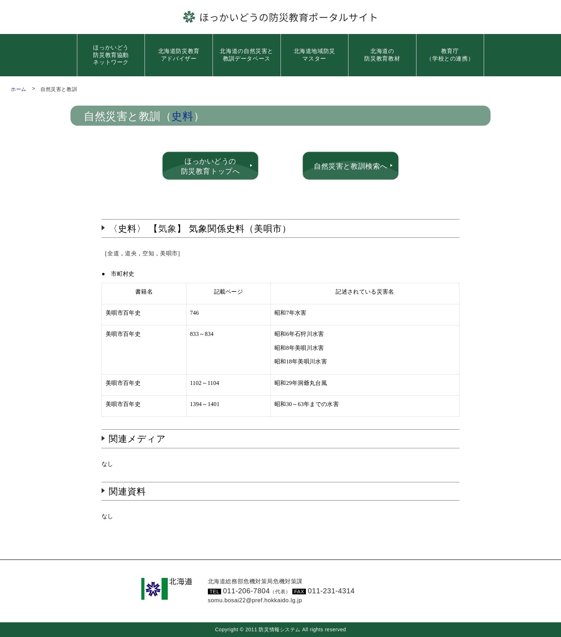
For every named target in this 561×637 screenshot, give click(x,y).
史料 (182, 116)
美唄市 (168, 253)
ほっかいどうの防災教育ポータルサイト (289, 17)
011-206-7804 (257, 591)
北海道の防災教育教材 (382, 55)
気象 (167, 228)
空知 (148, 253)
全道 (113, 253)
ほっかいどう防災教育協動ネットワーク (111, 55)
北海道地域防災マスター (314, 55)
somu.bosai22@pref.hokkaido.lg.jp (255, 600)
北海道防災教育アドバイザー (179, 55)
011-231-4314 (331, 591)
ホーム (18, 89)
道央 (131, 253)
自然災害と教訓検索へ (350, 166)
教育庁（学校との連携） (450, 55)
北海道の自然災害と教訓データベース (246, 55)
